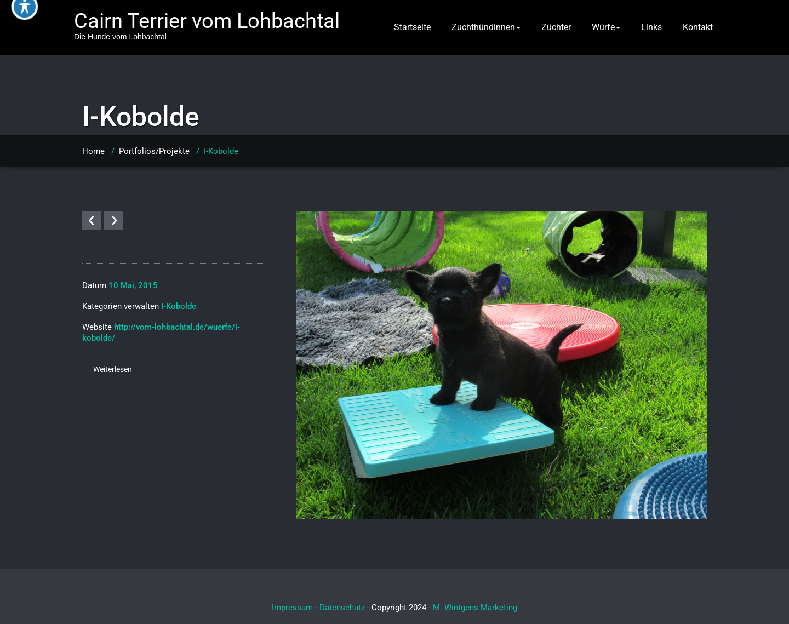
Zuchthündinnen (486, 27)
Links (651, 27)
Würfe (606, 27)
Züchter (556, 27)
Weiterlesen (112, 369)
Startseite (412, 27)
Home (93, 151)
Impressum (292, 607)
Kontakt (698, 27)
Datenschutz (342, 607)
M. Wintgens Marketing (475, 607)
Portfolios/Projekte (154, 151)
